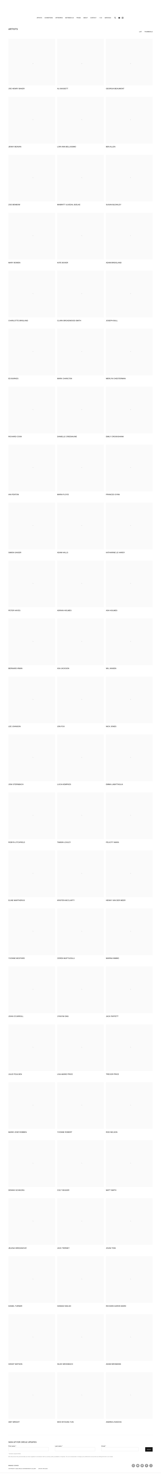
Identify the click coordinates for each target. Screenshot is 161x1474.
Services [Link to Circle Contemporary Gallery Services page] (108, 18)
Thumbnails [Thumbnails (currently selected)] (148, 31)
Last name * (59, 1446)
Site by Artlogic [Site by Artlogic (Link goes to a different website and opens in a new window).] (43, 1468)
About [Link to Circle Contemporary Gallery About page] (85, 18)
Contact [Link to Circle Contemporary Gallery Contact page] (93, 18)
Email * (103, 1446)
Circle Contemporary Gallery (80, 8)
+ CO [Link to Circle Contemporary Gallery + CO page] (100, 18)
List (140, 31)
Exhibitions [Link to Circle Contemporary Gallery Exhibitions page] (49, 18)
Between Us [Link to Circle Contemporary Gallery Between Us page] (69, 18)
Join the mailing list (119, 18)
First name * (12, 1446)
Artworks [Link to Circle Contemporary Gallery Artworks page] (59, 18)
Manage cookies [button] (13, 1465)
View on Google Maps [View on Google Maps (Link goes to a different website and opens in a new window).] (146, 1465)
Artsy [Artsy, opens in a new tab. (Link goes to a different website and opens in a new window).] (151, 1465)
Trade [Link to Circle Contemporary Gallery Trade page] (78, 18)
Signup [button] (149, 1449)
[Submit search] (115, 17)
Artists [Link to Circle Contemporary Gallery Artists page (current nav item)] (39, 18)
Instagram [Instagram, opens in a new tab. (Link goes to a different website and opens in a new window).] (122, 18)
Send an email (142, 1465)
